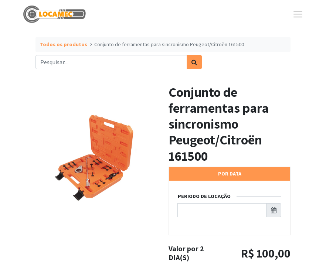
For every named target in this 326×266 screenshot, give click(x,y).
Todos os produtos (63, 44)
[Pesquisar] (194, 62)
